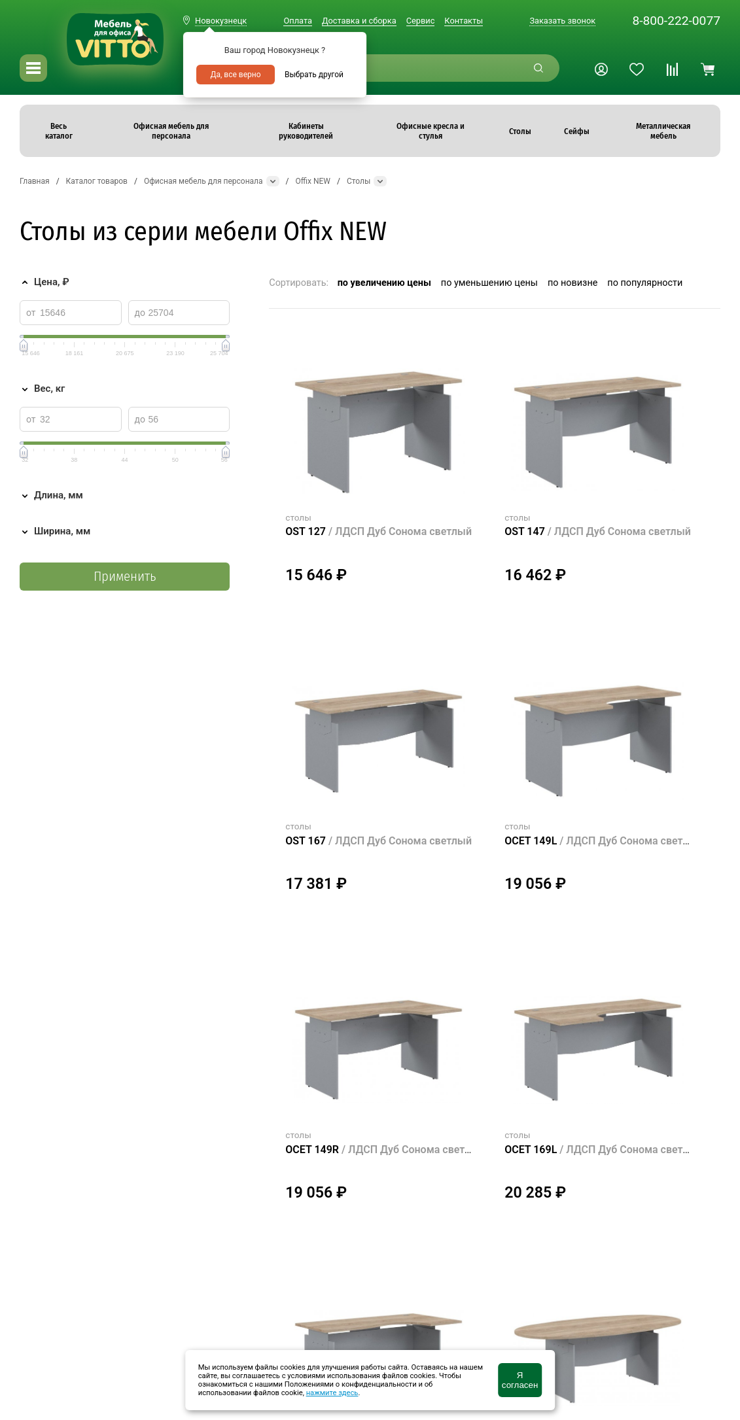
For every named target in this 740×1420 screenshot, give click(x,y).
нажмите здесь (332, 1393)
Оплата (297, 21)
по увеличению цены (384, 282)
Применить (125, 576)
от (31, 312)
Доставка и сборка (359, 21)
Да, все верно (235, 74)
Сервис (420, 21)
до (140, 312)
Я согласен (520, 1380)
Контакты (463, 21)
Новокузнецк (221, 21)
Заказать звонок (562, 21)
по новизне (572, 282)
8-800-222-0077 (676, 20)
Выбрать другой (314, 74)
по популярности (644, 282)
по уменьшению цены (489, 282)
